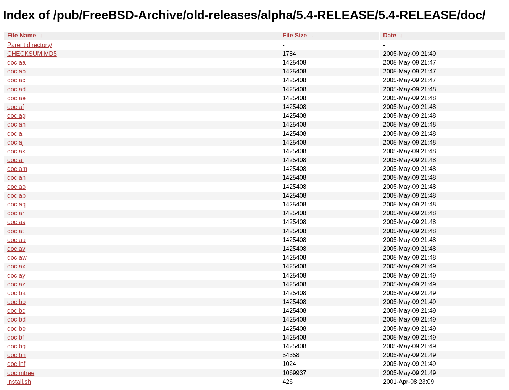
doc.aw (17, 257)
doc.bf (15, 337)
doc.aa (16, 62)
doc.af (15, 107)
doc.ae (16, 98)
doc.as (16, 222)
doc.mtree (20, 373)
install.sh (19, 382)
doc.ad (16, 89)
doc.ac (16, 80)
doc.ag (16, 115)
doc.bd (16, 319)
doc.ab (16, 71)
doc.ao (16, 187)
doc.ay (16, 275)
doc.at (15, 231)
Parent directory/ (29, 45)
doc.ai (15, 133)
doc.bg (16, 346)
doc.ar (15, 213)
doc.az (16, 284)
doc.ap (16, 195)
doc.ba (16, 293)
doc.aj (15, 142)
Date (389, 35)
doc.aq (16, 204)
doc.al (15, 160)
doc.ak (16, 151)
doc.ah (16, 124)
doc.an (16, 177)
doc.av (16, 248)
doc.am (17, 169)
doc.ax (16, 266)
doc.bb (16, 302)
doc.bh (16, 355)
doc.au (16, 240)
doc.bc (16, 310)
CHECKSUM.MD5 (32, 53)
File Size (294, 35)
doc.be (16, 328)
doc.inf (16, 364)
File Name (21, 35)
